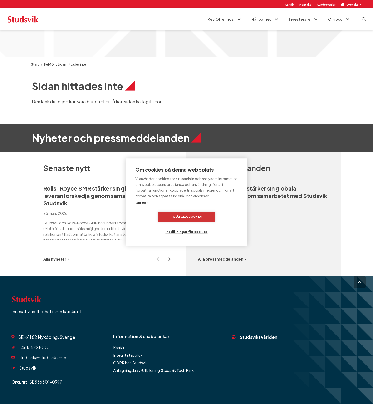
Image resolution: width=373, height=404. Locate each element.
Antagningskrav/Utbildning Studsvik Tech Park (153, 370)
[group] (109, 212)
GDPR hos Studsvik (130, 362)
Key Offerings (220, 19)
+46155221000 (34, 347)
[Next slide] (169, 259)
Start (35, 64)
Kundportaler (326, 4)
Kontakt (305, 4)
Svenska (352, 4)
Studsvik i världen (258, 337)
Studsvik (27, 367)
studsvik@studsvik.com (42, 357)
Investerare (299, 19)
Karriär (289, 4)
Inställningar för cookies (216, 224)
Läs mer (141, 210)
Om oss (334, 19)
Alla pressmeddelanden (222, 258)
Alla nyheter (56, 258)
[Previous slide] (158, 259)
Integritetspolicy (128, 355)
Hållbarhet (260, 19)
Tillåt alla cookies (159, 224)
